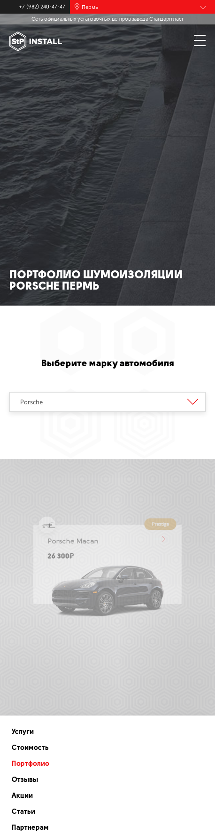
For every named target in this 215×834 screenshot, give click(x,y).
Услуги (23, 731)
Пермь (90, 6)
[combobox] (107, 402)
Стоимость (30, 747)
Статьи (23, 811)
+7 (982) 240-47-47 (42, 7)
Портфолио (30, 763)
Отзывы (25, 779)
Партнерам (30, 827)
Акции (22, 795)
